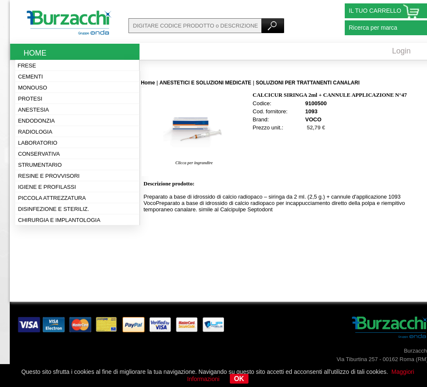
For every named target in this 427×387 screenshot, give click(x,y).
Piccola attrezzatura (52, 198)
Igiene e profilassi (47, 187)
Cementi (30, 76)
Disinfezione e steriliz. (53, 209)
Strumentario (40, 165)
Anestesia (33, 110)
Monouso (32, 87)
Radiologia (35, 132)
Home (35, 53)
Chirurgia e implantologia (59, 220)
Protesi (30, 98)
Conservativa (39, 154)
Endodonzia (36, 121)
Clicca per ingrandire (193, 162)
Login (401, 51)
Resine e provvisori (49, 176)
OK (239, 378)
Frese (27, 65)
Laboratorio (38, 143)
